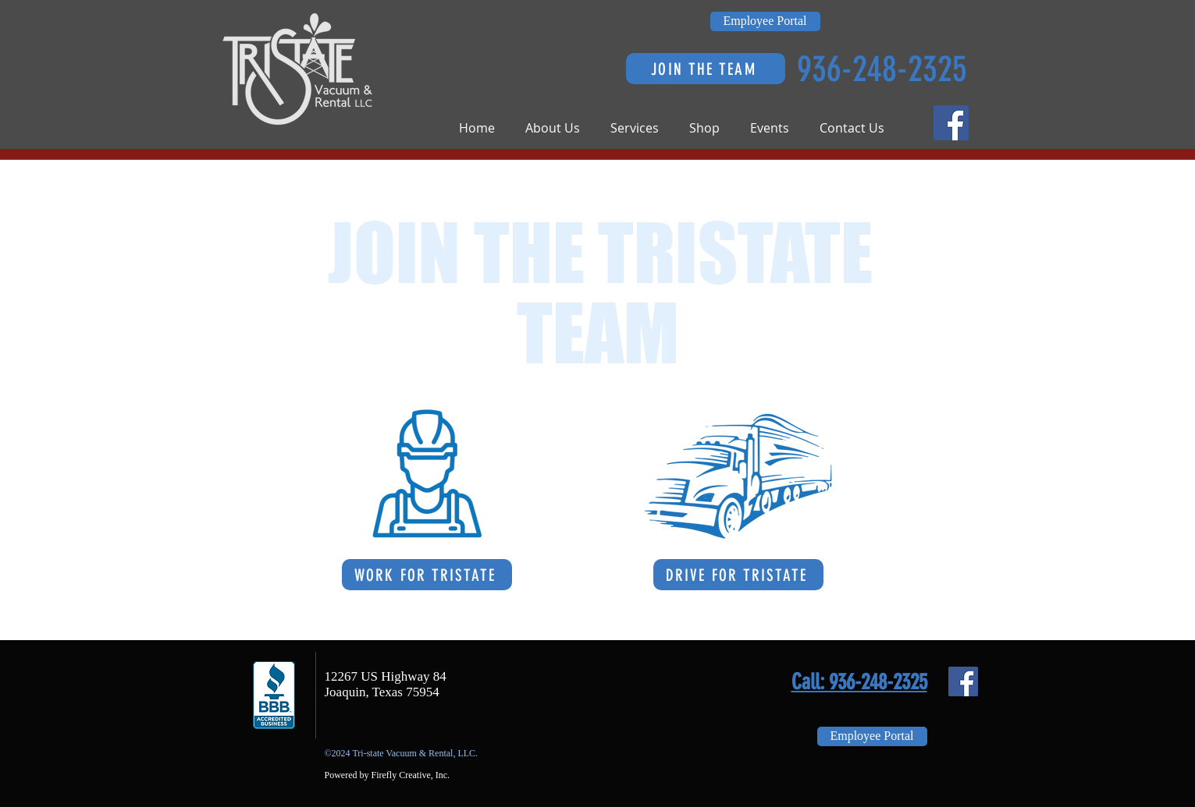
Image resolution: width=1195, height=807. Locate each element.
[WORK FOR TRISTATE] (427, 574)
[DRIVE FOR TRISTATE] (738, 574)
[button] (560, 128)
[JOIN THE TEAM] (705, 68)
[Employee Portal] (765, 21)
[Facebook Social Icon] (951, 122)
